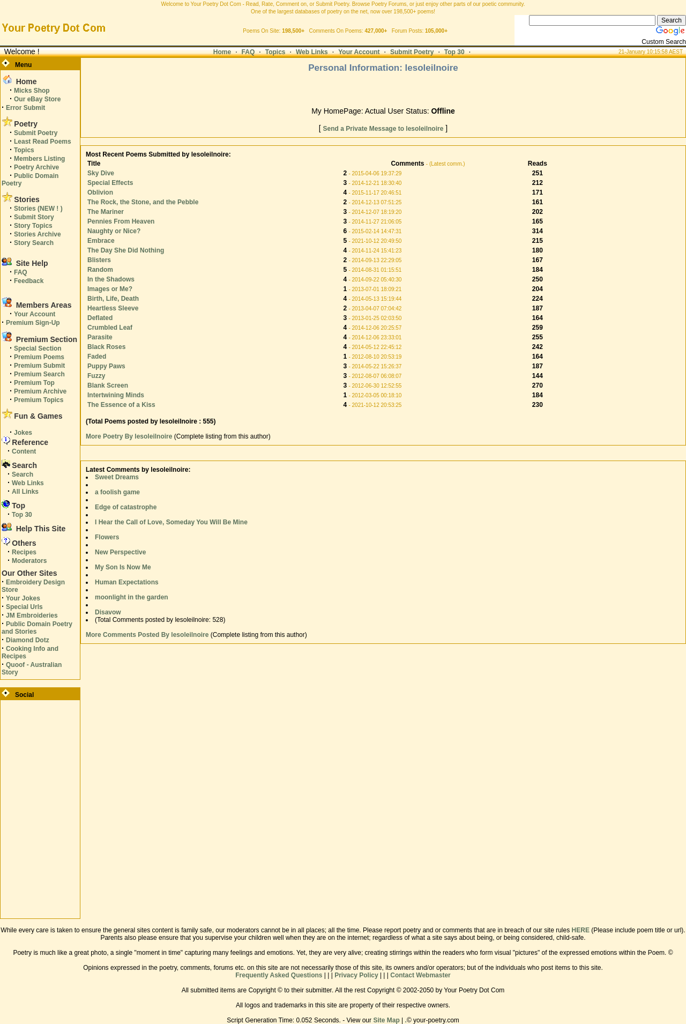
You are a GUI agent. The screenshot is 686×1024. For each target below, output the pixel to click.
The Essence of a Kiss (121, 405)
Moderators (29, 561)
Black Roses (106, 347)
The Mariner (105, 212)
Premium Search (39, 374)
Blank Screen (107, 385)
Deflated (100, 318)
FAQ (248, 52)
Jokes (23, 432)
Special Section (38, 348)
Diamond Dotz (27, 640)
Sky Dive (100, 173)
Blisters (99, 260)
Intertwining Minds (115, 395)
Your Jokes (23, 598)
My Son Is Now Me (123, 567)
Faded (96, 356)
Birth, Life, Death (113, 298)
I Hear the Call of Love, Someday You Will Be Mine (171, 522)
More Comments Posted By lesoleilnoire (147, 635)
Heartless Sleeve (112, 308)
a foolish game (117, 492)
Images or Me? (109, 289)
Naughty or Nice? (113, 231)
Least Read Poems (42, 141)
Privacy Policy (356, 975)
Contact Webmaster (420, 975)
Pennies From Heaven (120, 221)
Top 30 (454, 52)
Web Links (312, 52)
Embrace (101, 240)
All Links (25, 491)
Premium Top (34, 383)
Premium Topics (38, 400)
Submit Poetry (412, 52)
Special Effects (110, 183)
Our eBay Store (37, 99)
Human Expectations (127, 582)
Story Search (34, 243)
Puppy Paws (106, 366)
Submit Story (34, 217)
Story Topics (33, 225)
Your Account (358, 52)
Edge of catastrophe (125, 507)
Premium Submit (39, 365)
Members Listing (39, 158)
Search (22, 474)
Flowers (107, 537)
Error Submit (25, 108)
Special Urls (24, 607)
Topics (275, 52)
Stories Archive (37, 234)
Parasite (100, 337)
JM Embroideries (32, 615)
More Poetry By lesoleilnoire (130, 436)
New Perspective (120, 552)
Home (222, 52)
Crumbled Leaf (109, 327)
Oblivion (100, 192)
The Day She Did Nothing (125, 250)
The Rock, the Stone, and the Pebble (142, 202)
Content (24, 451)
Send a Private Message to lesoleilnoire (383, 128)
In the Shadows (111, 279)
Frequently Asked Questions (278, 975)
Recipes (24, 552)
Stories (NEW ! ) (38, 208)
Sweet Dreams (117, 477)
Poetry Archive (36, 167)
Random (100, 269)
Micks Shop (32, 90)
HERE (581, 930)
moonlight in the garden (131, 597)
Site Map (386, 1020)
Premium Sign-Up (33, 323)
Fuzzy (96, 376)
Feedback (28, 281)
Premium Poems (39, 357)
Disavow (108, 612)
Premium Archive (40, 391)
